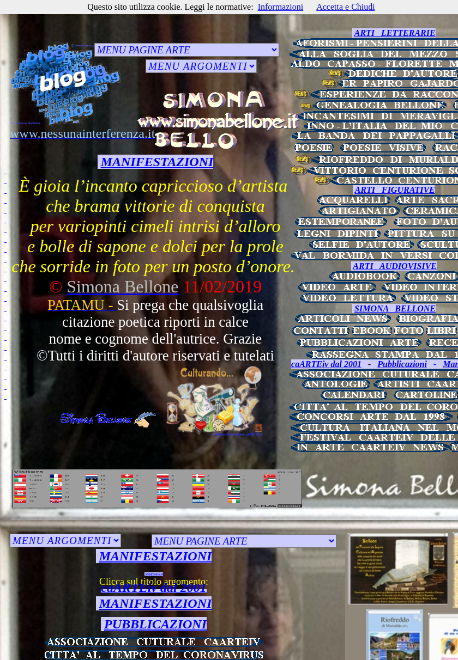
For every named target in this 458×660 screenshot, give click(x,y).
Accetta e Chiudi (345, 6)
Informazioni (281, 6)
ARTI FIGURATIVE (395, 189)
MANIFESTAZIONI (157, 162)
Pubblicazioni (402, 364)
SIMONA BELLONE (395, 308)
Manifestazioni (154, 574)
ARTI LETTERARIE (395, 33)
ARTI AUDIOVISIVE (395, 266)
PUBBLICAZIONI (155, 624)
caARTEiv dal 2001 (326, 364)
